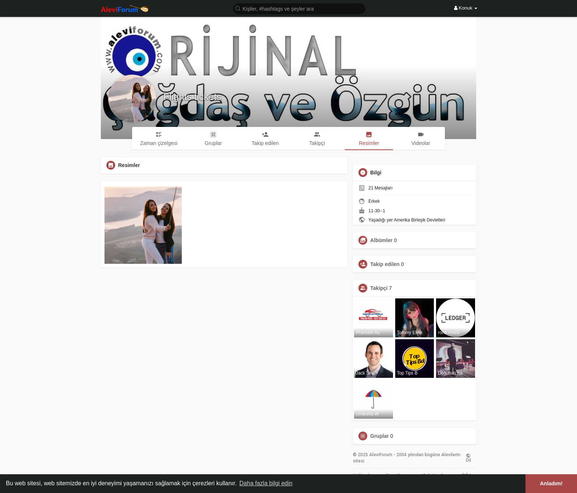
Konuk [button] (465, 8)
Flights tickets (192, 96)
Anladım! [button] (551, 483)
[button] (299, 8)
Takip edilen (385, 264)
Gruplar (379, 436)
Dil (468, 458)
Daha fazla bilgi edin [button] (266, 483)
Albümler (381, 240)
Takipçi (378, 288)
